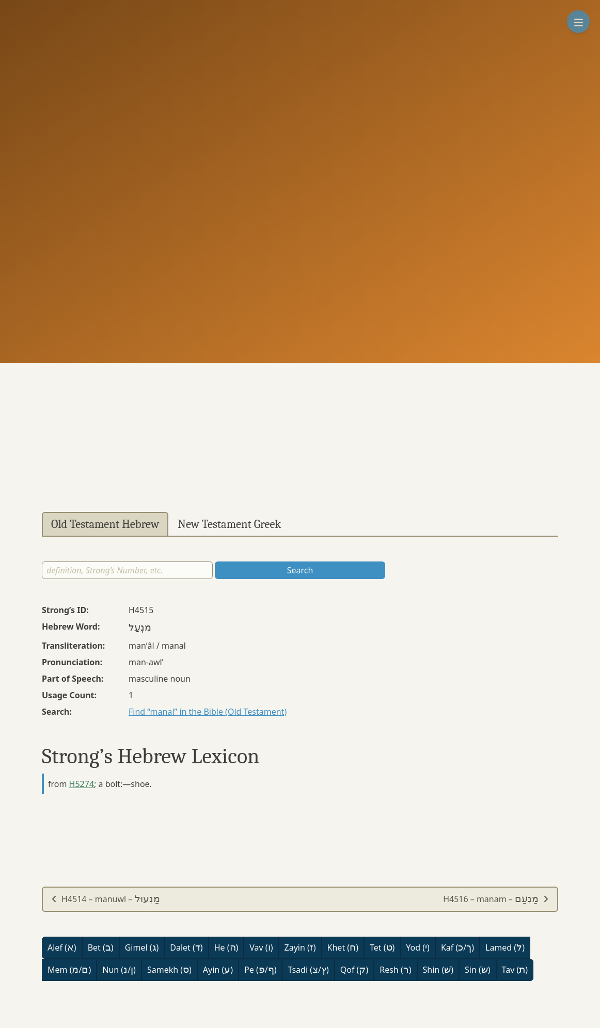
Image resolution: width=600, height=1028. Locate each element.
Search (300, 570)
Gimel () (142, 947)
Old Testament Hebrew (105, 524)
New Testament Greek (229, 524)
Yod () (418, 947)
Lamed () (505, 947)
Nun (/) (119, 969)
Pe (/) (260, 969)
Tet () (382, 947)
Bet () (101, 947)
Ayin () (218, 969)
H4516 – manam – (496, 899)
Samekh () (169, 969)
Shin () (438, 969)
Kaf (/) (457, 947)
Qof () (354, 969)
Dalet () (186, 947)
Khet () (342, 947)
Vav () (261, 947)
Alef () (62, 947)
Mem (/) (69, 969)
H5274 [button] (81, 784)
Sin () (478, 969)
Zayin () (300, 947)
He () (226, 947)
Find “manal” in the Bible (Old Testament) (208, 711)
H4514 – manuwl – (105, 899)
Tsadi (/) (308, 969)
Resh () (395, 969)
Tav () (515, 969)
